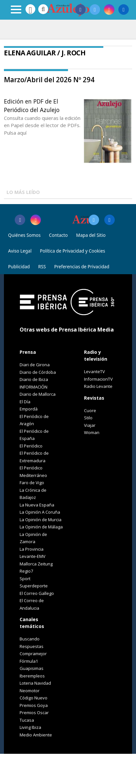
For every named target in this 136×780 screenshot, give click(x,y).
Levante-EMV (32, 556)
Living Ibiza (30, 727)
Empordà (29, 409)
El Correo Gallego (37, 593)
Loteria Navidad (35, 683)
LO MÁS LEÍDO (23, 192)
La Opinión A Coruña (40, 512)
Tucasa (27, 720)
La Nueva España (37, 505)
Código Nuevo (33, 698)
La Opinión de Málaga (41, 527)
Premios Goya (34, 705)
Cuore (90, 410)
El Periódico (31, 446)
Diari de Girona (35, 365)
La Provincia (31, 549)
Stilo (88, 418)
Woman (91, 432)
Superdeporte (34, 586)
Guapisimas (31, 668)
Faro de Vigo (32, 482)
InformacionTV (98, 379)
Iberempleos (32, 676)
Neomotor (30, 691)
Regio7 (26, 571)
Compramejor (33, 653)
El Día (25, 402)
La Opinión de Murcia (40, 520)
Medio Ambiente (36, 735)
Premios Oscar (34, 712)
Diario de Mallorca (38, 394)
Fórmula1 (29, 661)
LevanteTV (94, 371)
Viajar (89, 425)
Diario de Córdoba (38, 372)
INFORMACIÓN (33, 387)
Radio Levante (98, 386)
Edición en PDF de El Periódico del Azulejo (32, 105)
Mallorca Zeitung (36, 564)
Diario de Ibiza (34, 379)
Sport (25, 578)
